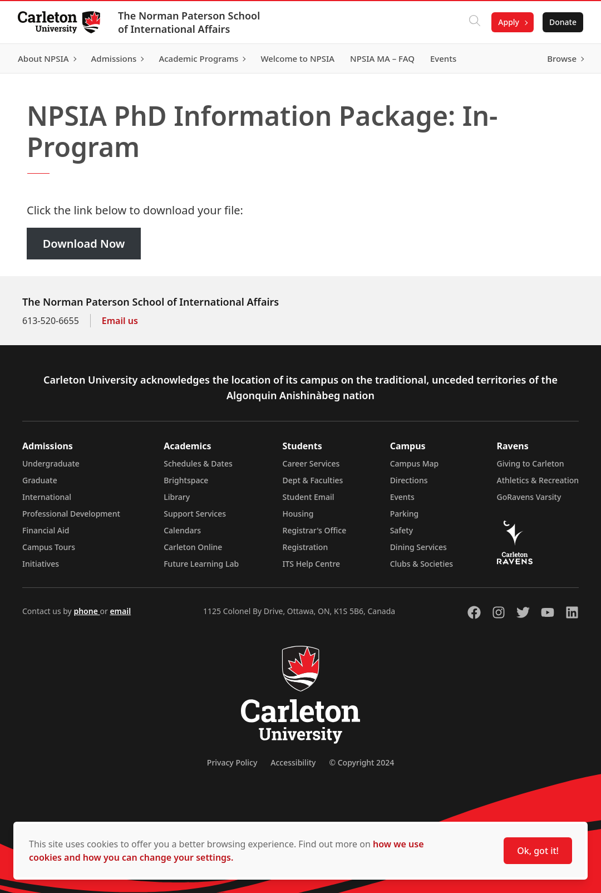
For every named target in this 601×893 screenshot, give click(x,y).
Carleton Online (193, 547)
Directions (409, 480)
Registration (305, 547)
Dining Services (418, 547)
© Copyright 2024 (361, 762)
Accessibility (293, 762)
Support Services (195, 513)
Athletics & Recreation (538, 480)
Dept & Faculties (313, 480)
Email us (120, 321)
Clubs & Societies (421, 563)
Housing (298, 513)
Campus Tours (48, 547)
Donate (563, 22)
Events (402, 497)
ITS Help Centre (312, 563)
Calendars (182, 530)
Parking (404, 513)
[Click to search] (474, 22)
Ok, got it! (538, 851)
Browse (562, 58)
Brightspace (186, 480)
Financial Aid (45, 530)
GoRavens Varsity (529, 497)
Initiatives (40, 563)
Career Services (311, 463)
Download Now (84, 243)
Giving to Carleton (530, 463)
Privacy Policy (232, 762)
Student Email (308, 497)
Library (177, 497)
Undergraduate (51, 463)
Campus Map (414, 463)
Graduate (39, 480)
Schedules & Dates (198, 463)
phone (86, 611)
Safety (401, 530)
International (46, 497)
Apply (508, 22)
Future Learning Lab (201, 563)
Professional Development (71, 513)
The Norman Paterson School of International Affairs (189, 22)
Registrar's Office (315, 530)
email (120, 611)
